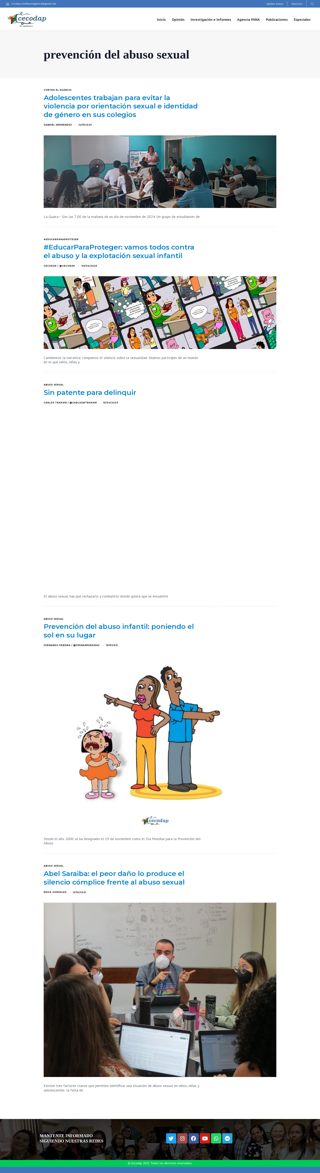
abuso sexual (54, 385)
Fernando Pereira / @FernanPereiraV (72, 645)
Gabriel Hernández (58, 125)
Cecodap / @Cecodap (59, 266)
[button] (312, 3)
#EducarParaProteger (61, 239)
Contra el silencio (58, 90)
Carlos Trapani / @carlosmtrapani (70, 402)
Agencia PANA (248, 19)
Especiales (302, 19)
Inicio (161, 19)
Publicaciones (277, 19)
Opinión (178, 19)
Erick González (55, 892)
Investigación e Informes (211, 19)
